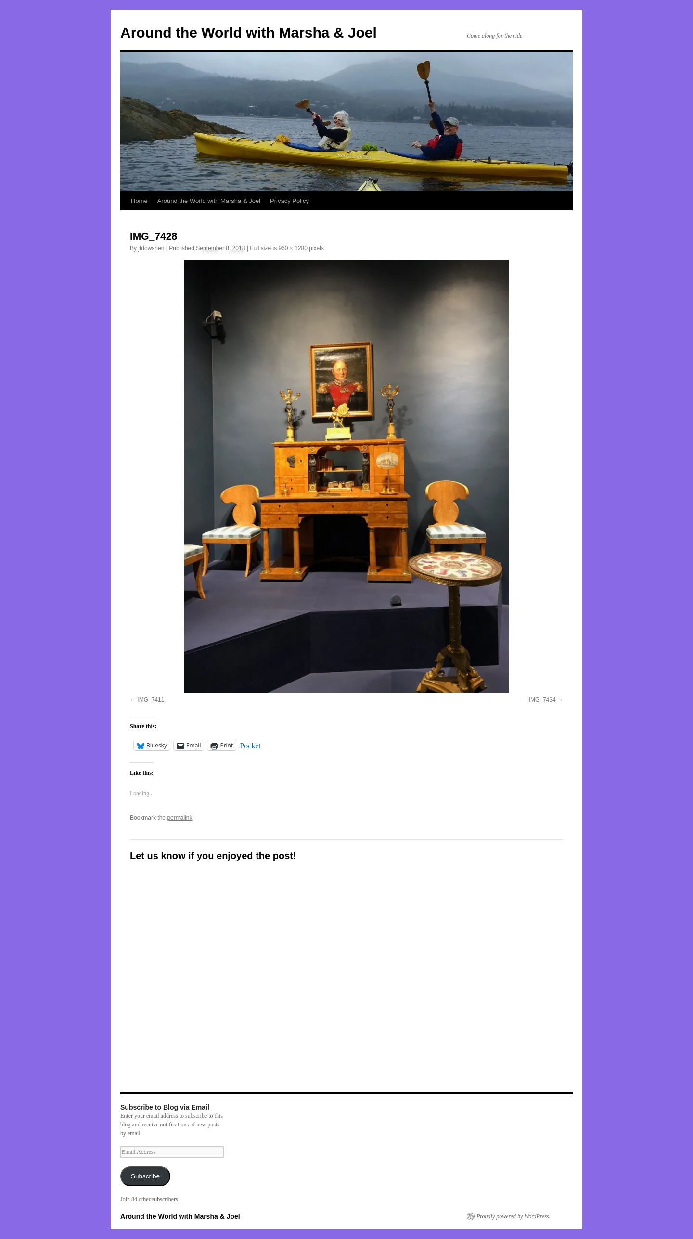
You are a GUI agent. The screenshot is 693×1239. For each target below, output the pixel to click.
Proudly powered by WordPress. (513, 1216)
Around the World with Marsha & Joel (248, 32)
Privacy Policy (289, 200)
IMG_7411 (150, 699)
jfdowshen (151, 248)
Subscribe (145, 1176)
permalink (179, 817)
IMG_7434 (542, 699)
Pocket (250, 746)
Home (139, 200)
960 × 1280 (293, 248)
